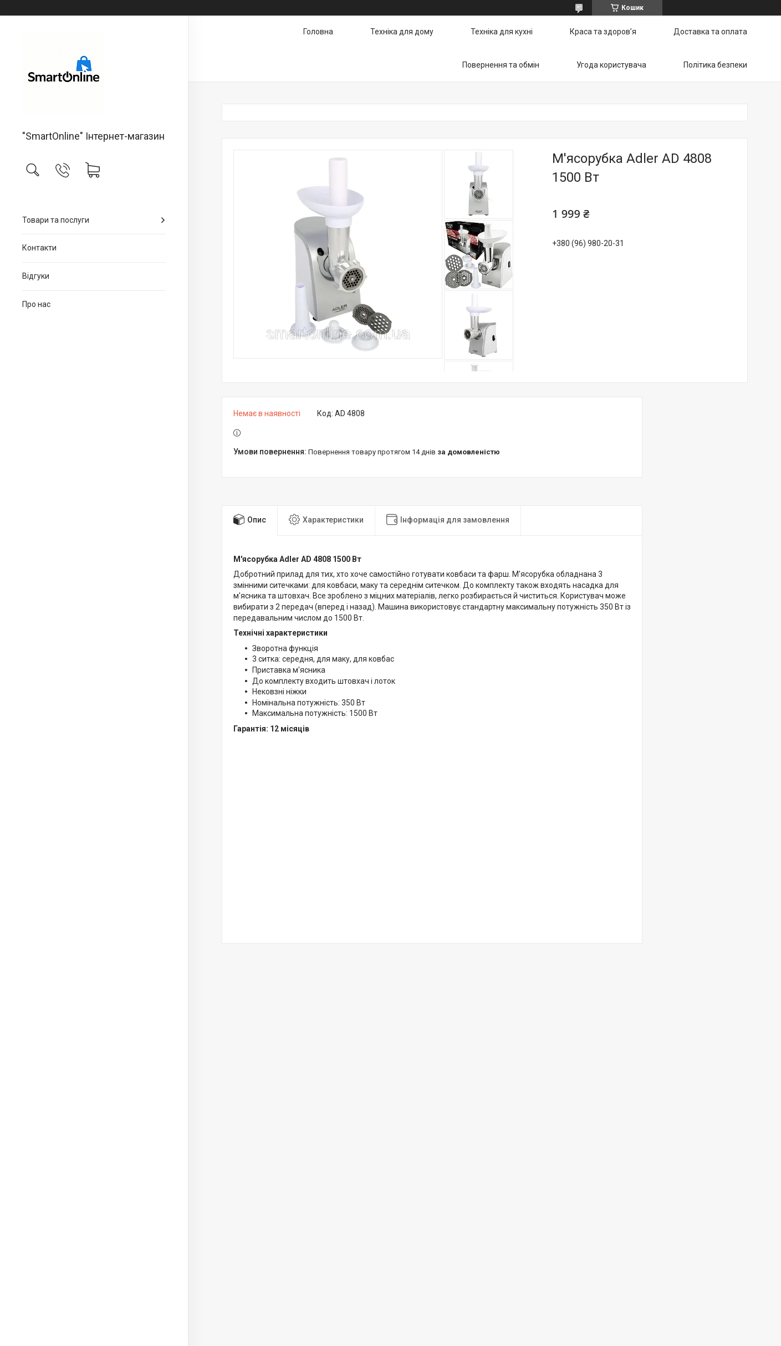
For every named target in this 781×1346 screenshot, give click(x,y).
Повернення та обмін (500, 64)
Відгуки (35, 276)
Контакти (39, 247)
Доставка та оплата (710, 31)
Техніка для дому (401, 31)
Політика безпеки (715, 64)
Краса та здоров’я (603, 31)
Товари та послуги (55, 220)
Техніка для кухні (502, 31)
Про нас (36, 304)
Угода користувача (611, 64)
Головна (318, 31)
